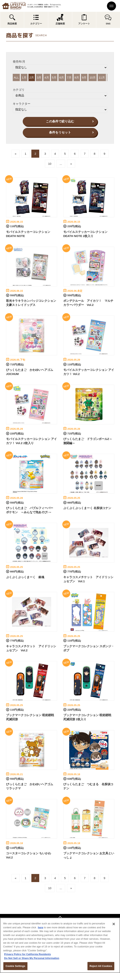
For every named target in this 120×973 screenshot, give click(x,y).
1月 (24, 77)
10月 (92, 77)
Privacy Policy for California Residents (27, 954)
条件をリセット (60, 132)
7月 (69, 77)
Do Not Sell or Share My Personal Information (31, 958)
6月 (61, 77)
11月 (102, 77)
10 (49, 163)
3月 (39, 77)
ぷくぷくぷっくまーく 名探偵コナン (87, 508)
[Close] (113, 924)
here (40, 927)
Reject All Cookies (101, 966)
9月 (84, 77)
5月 (54, 77)
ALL (16, 77)
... (61, 163)
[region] (60, 945)
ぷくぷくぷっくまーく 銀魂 (25, 577)
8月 (77, 77)
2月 (31, 77)
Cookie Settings (15, 966)
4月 (46, 77)
